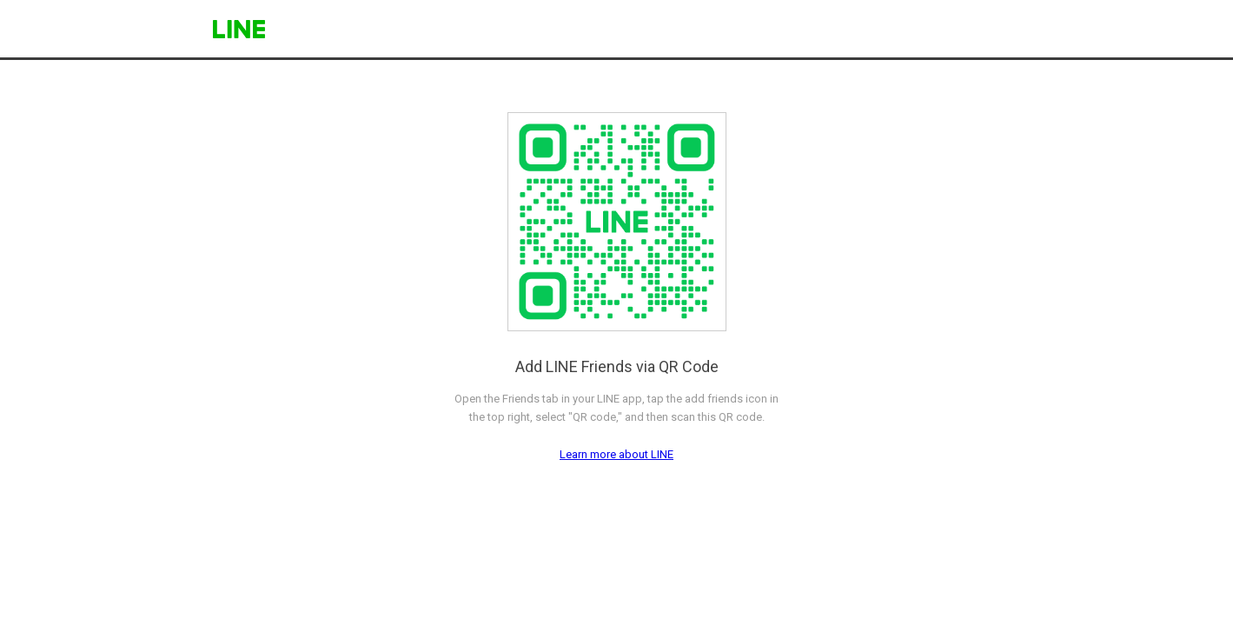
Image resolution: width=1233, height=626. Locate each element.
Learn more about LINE (616, 454)
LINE (239, 29)
